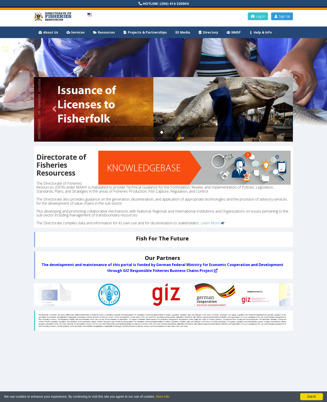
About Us (48, 32)
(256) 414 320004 (174, 3)
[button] (53, 109)
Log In (258, 16)
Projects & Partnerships (145, 32)
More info (162, 396)
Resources (104, 32)
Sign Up (282, 16)
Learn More (213, 222)
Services (75, 32)
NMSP (233, 32)
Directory (208, 32)
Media (182, 32)
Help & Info (260, 32)
